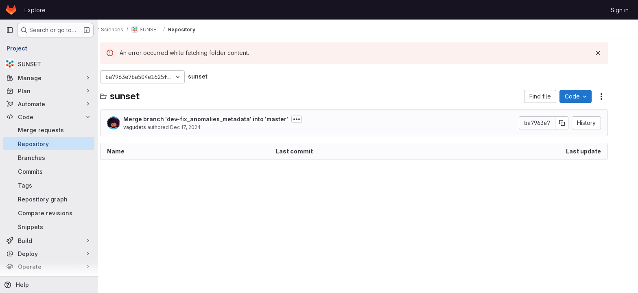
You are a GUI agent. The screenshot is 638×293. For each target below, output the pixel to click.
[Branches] (48, 157)
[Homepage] (11, 9)
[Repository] (48, 143)
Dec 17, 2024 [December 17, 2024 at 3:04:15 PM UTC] (199, 127)
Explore (35, 10)
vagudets (148, 127)
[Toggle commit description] (310, 119)
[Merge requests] (48, 129)
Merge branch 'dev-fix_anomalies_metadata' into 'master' (219, 119)
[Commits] (48, 171)
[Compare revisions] (48, 212)
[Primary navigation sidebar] (9, 30)
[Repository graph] (48, 199)
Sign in (620, 10)
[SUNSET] (48, 63)
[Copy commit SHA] (575, 122)
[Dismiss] (612, 53)
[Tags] (48, 185)
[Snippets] (48, 226)
